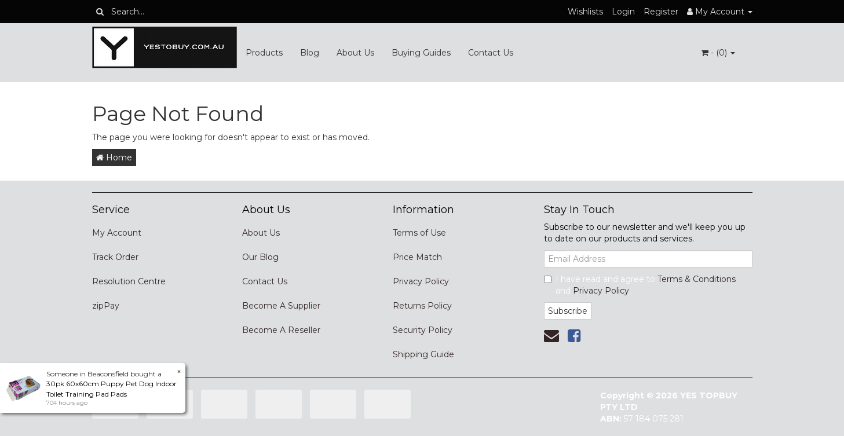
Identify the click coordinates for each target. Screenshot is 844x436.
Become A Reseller (281, 330)
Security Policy (422, 330)
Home (114, 157)
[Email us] (551, 336)
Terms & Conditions (696, 279)
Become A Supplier (281, 306)
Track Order (115, 257)
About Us (355, 52)
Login (623, 11)
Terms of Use (419, 233)
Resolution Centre (129, 281)
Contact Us (490, 52)
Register (661, 11)
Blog (309, 52)
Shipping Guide (423, 354)
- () (718, 52)
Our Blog (260, 257)
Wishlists (585, 11)
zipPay (105, 306)
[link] (574, 336)
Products (264, 52)
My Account (116, 233)
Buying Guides (421, 52)
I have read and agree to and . (640, 285)
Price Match (417, 257)
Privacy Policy (421, 281)
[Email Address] (648, 259)
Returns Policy (422, 306)
